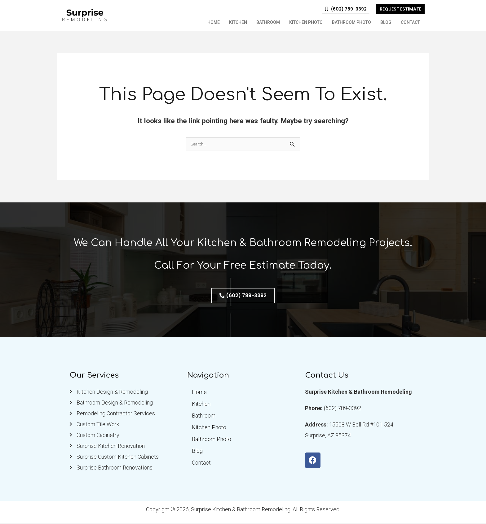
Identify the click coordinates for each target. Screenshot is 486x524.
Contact (410, 22)
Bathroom (268, 22)
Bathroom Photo (351, 22)
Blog (385, 22)
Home (213, 22)
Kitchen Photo (306, 22)
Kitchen (238, 22)
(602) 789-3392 (342, 408)
